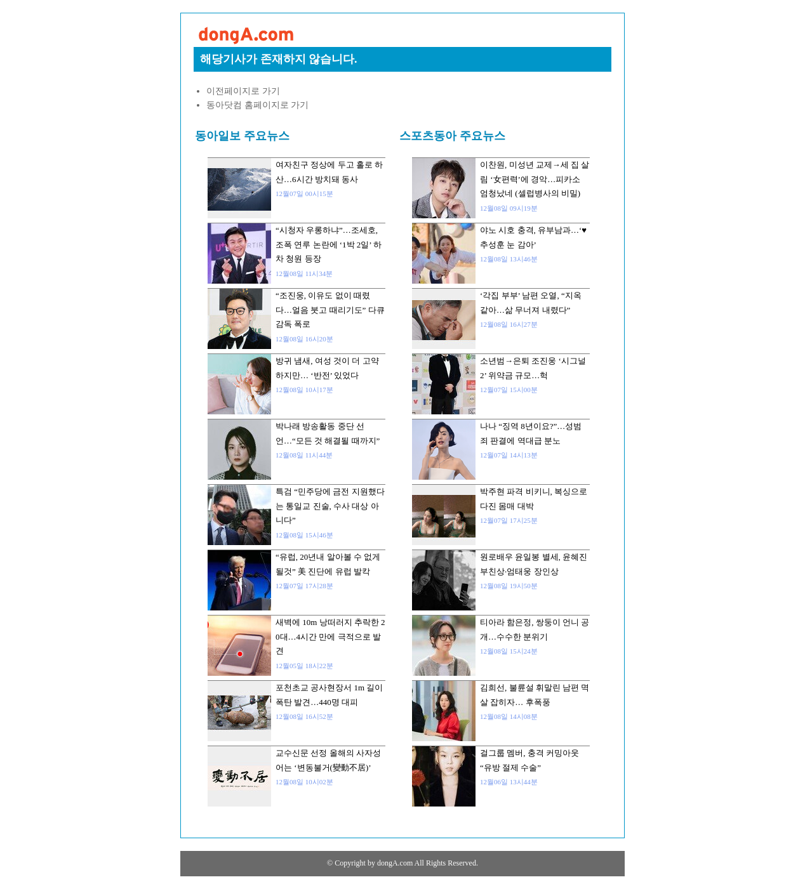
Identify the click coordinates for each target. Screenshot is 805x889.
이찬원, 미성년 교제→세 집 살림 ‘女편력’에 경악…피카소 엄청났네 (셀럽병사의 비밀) (534, 179)
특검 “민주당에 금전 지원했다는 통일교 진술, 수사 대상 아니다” (330, 506)
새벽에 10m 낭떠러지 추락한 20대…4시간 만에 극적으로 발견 (330, 636)
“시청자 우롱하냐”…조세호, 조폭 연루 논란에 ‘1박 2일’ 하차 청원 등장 (329, 244)
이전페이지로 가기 (243, 91)
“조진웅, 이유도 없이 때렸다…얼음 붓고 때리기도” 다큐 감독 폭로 (330, 310)
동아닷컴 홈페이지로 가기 (257, 105)
